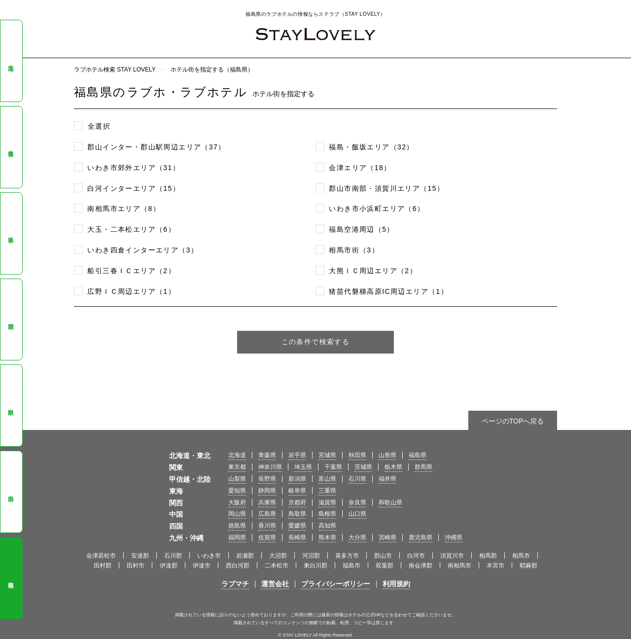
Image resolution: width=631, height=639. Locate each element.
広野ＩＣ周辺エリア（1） (131, 291)
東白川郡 (315, 565)
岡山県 (237, 513)
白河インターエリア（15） (133, 188)
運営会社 (275, 584)
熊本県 (327, 537)
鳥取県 (297, 513)
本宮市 (495, 565)
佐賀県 (267, 537)
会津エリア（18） (360, 168)
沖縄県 (453, 537)
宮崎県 (387, 537)
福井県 (387, 478)
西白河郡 (237, 565)
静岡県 (267, 490)
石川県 (357, 478)
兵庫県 (267, 502)
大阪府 (237, 502)
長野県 (267, 478)
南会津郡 (420, 565)
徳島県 (237, 525)
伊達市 (201, 565)
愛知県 (237, 490)
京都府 (297, 502)
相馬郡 (488, 555)
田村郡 (102, 565)
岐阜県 (297, 490)
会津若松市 (101, 555)
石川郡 (173, 555)
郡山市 (383, 555)
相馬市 (521, 555)
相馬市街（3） (354, 250)
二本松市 (276, 565)
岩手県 (10, 233)
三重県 (327, 490)
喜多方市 (347, 555)
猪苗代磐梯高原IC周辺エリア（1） (388, 291)
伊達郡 (168, 565)
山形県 (10, 492)
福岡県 (237, 537)
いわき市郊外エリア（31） (133, 168)
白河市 (416, 555)
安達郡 (140, 555)
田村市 (135, 565)
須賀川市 (452, 555)
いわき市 (209, 555)
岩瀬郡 (245, 555)
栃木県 (393, 466)
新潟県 (297, 478)
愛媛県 (297, 525)
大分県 (357, 537)
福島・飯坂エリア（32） (371, 147)
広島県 (267, 513)
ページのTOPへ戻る (513, 421)
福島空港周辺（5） (361, 229)
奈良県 (357, 502)
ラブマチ (235, 584)
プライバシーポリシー (335, 584)
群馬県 (423, 466)
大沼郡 (278, 555)
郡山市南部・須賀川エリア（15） (386, 188)
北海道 (10, 61)
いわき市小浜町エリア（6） (376, 209)
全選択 (99, 126)
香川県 (267, 525)
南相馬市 (459, 565)
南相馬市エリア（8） (123, 209)
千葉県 (333, 466)
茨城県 (363, 466)
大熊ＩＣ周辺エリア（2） (373, 271)
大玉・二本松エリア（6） (131, 229)
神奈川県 (270, 466)
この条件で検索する (315, 342)
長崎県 (297, 537)
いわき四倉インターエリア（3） (142, 250)
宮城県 (10, 319)
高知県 (327, 525)
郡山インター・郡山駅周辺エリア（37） (156, 147)
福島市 (351, 565)
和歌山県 (390, 502)
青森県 (10, 147)
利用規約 (396, 584)
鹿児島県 (420, 537)
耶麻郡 (528, 565)
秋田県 (10, 406)
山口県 (357, 513)
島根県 (327, 513)
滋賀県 (327, 502)
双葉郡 (384, 565)
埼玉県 (303, 466)
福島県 (10, 578)
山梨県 (237, 478)
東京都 (237, 466)
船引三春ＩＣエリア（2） (131, 271)
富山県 (327, 478)
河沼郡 (311, 555)
